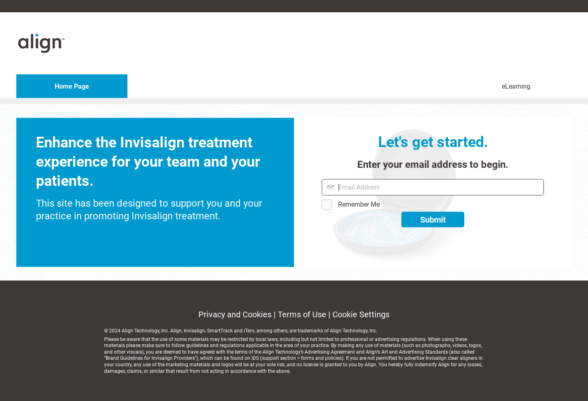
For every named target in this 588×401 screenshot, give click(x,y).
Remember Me (359, 204)
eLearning (516, 86)
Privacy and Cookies (235, 314)
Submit (433, 220)
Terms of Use (302, 314)
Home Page (72, 86)
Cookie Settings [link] (361, 314)
